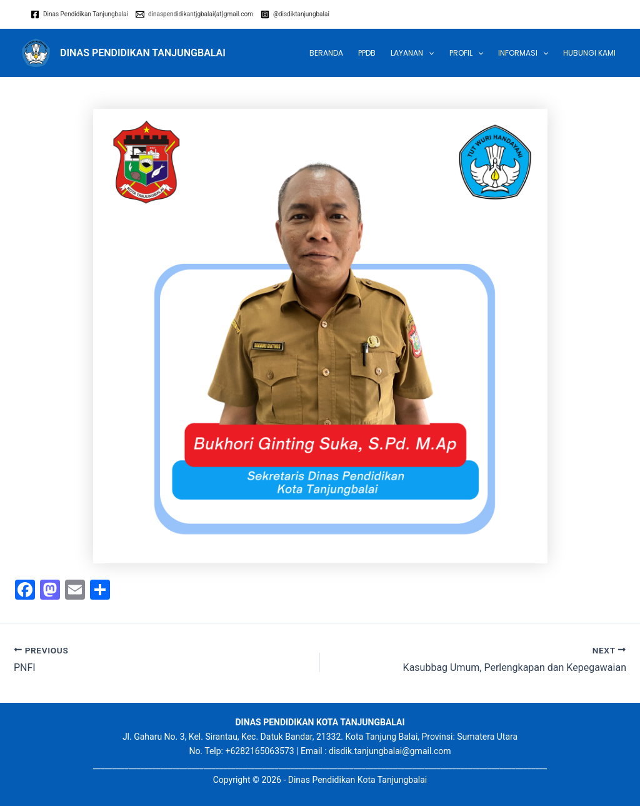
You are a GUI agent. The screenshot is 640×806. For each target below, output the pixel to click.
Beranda (326, 53)
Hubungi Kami (589, 53)
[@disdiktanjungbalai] (295, 14)
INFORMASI (523, 53)
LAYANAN (412, 53)
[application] (428, 53)
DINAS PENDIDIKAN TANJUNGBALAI (143, 53)
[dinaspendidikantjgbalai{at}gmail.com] (194, 14)
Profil (466, 53)
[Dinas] (79, 14)
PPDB (367, 53)
